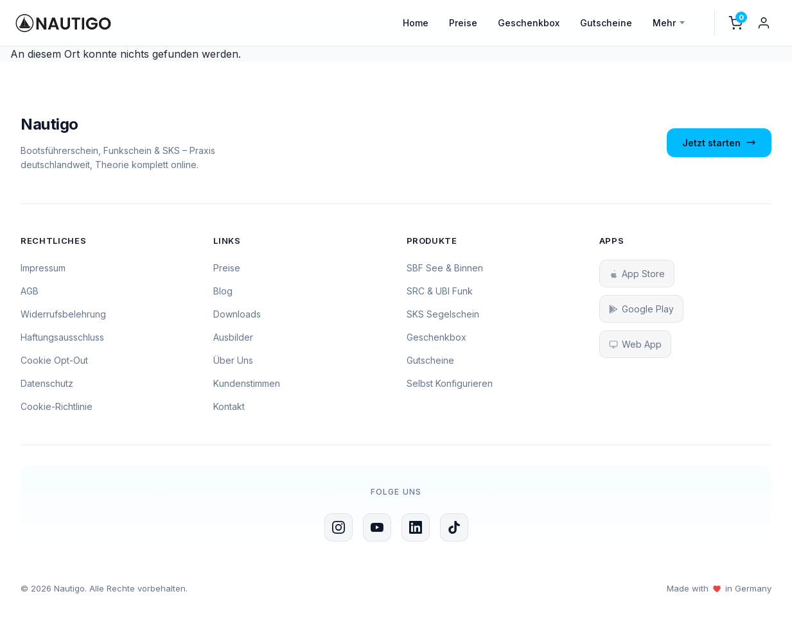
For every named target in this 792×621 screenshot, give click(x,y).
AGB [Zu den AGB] (30, 290)
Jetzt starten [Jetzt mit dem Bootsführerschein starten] (719, 142)
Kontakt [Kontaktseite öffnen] (229, 406)
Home (415, 22)
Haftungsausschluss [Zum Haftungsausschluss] (62, 337)
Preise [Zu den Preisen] (226, 267)
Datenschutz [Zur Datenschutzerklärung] (47, 383)
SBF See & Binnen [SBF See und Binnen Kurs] (445, 267)
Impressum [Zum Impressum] (43, 267)
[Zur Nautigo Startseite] (123, 124)
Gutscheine (606, 22)
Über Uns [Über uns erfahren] (233, 360)
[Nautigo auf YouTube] (377, 527)
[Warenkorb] (735, 23)
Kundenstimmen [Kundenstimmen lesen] (246, 383)
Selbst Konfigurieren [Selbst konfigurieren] (450, 383)
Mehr (664, 22)
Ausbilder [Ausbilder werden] (233, 337)
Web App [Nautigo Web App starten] (635, 344)
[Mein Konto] (764, 23)
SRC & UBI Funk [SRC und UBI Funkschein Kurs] (440, 290)
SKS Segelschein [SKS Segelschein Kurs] (443, 314)
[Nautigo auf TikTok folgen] (454, 527)
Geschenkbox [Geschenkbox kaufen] (436, 337)
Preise (463, 22)
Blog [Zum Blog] (223, 290)
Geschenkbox (528, 22)
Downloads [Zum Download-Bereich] (237, 314)
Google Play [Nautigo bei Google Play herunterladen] (641, 308)
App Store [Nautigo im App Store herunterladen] (637, 273)
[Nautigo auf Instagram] (338, 527)
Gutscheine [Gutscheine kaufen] (430, 360)
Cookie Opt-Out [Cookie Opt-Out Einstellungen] (54, 360)
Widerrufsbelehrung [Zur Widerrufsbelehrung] (63, 314)
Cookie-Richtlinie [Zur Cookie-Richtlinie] (56, 406)
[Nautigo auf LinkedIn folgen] (415, 527)
